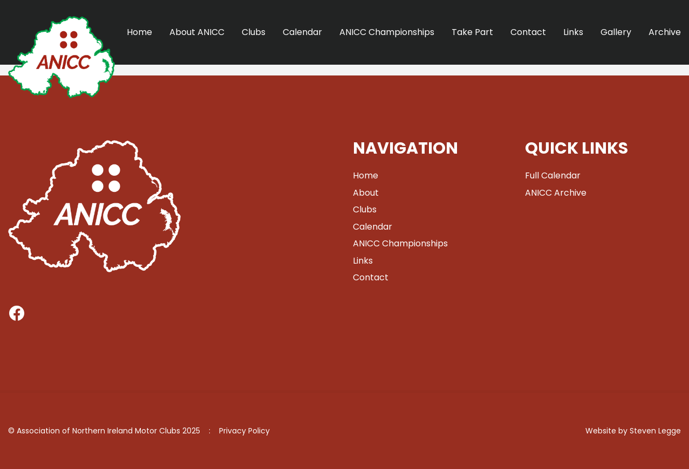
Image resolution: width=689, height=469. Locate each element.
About (366, 193)
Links (573, 32)
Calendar (302, 32)
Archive (665, 32)
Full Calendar (553, 175)
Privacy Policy (244, 430)
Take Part (472, 32)
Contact (528, 32)
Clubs (253, 32)
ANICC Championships (386, 32)
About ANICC (196, 32)
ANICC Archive (555, 193)
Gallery (616, 32)
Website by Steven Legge (633, 430)
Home (139, 32)
